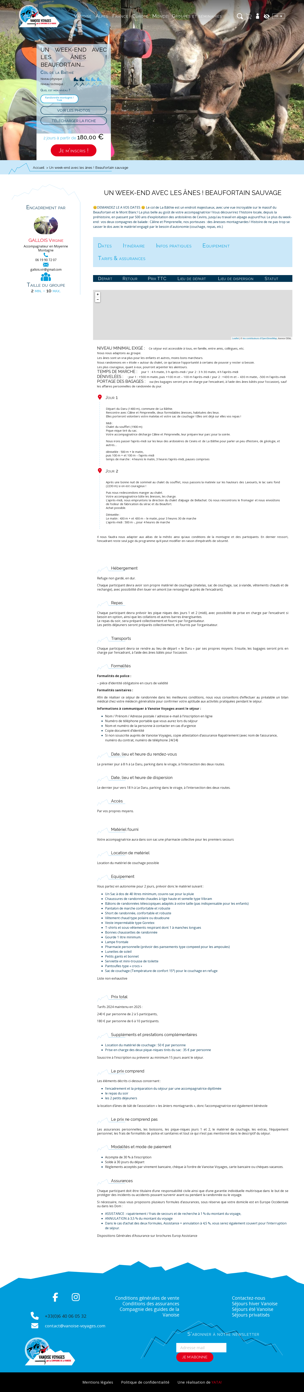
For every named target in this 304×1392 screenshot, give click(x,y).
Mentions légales (97, 1382)
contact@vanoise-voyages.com (75, 1326)
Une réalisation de (199, 1382)
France (119, 16)
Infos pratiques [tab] (174, 245)
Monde (158, 16)
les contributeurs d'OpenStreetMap (260, 338)
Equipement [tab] (216, 245)
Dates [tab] (105, 245)
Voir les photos (73, 110)
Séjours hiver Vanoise (255, 1303)
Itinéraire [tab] (134, 245)
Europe (139, 16)
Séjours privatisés (251, 1315)
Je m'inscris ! (73, 150)
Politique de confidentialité (145, 1382)
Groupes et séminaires (195, 16)
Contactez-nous (248, 1298)
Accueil (39, 168)
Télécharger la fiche (74, 121)
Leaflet (235, 338)
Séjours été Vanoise (253, 1309)
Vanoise (81, 16)
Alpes (100, 16)
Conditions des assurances (150, 1303)
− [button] (98, 299)
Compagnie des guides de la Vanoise (149, 1312)
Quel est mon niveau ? (55, 90)
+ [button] (98, 294)
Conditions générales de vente (146, 1298)
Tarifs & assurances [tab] (122, 258)
